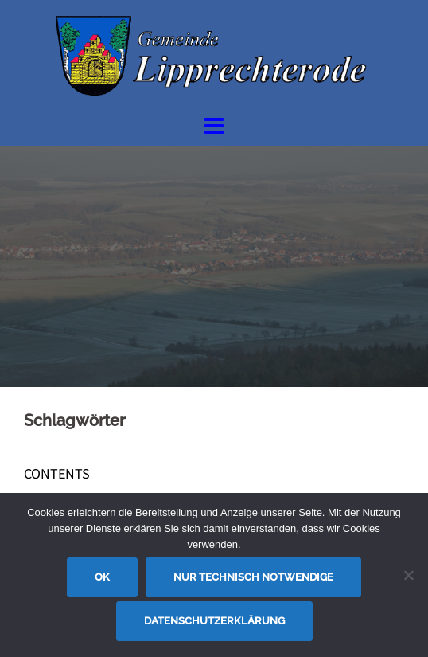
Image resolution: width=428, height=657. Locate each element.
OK (102, 577)
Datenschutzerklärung (214, 621)
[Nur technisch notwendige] (408, 575)
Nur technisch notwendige (253, 577)
